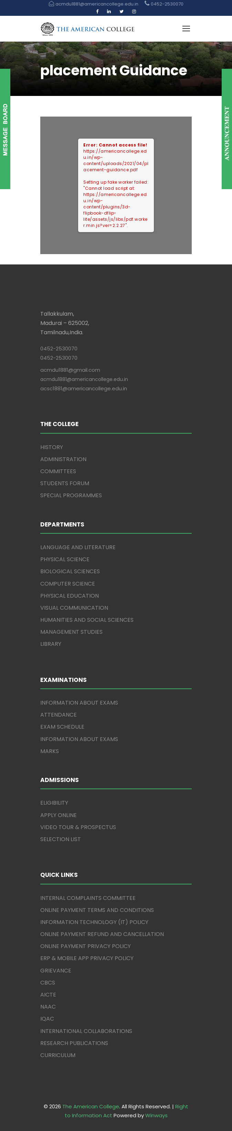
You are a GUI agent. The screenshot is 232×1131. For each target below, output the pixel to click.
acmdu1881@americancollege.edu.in (84, 379)
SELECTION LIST (60, 839)
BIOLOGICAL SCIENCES (70, 571)
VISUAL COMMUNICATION (74, 608)
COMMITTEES (58, 471)
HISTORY (51, 447)
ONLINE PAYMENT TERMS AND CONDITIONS (97, 910)
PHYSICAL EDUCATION (69, 596)
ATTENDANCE (58, 715)
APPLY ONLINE (58, 815)
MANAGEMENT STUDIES (71, 632)
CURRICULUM (57, 1055)
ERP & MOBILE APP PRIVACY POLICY (87, 958)
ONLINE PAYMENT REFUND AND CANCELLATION (102, 934)
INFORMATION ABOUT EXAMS (79, 703)
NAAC (48, 1007)
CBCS (47, 983)
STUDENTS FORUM (64, 483)
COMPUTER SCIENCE (67, 584)
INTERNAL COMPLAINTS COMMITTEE (88, 898)
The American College (90, 1106)
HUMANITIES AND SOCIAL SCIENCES (87, 620)
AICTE (48, 995)
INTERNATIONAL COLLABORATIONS (86, 1031)
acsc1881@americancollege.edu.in (83, 388)
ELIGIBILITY (54, 803)
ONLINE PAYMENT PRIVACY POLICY (85, 946)
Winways (156, 1115)
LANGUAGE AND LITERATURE (78, 547)
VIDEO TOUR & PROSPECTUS (78, 827)
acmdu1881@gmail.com (70, 369)
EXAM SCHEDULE (62, 727)
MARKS (49, 751)
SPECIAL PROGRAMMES (71, 495)
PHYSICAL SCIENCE (64, 559)
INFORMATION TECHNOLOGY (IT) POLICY (94, 922)
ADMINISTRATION (63, 459)
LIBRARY (50, 644)
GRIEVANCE (55, 971)
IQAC (47, 1019)
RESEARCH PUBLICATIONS (74, 1043)
